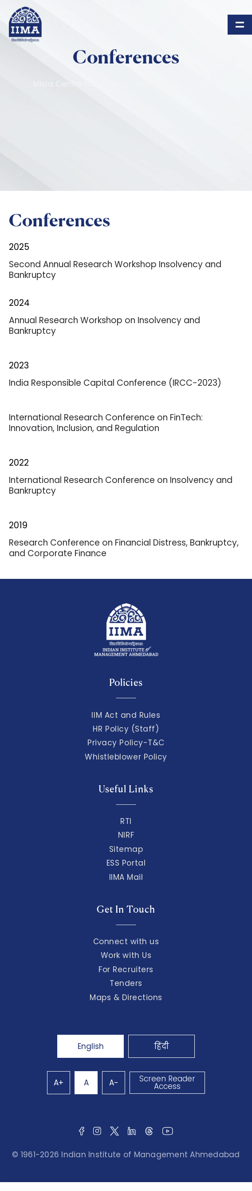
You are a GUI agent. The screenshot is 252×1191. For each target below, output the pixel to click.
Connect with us (126, 941)
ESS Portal (126, 863)
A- (113, 1082)
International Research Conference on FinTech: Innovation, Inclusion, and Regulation (106, 423)
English (91, 1046)
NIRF (126, 835)
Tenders (126, 983)
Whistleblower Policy (126, 757)
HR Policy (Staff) (126, 729)
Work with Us (126, 955)
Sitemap (126, 849)
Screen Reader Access (167, 1082)
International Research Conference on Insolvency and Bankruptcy (120, 485)
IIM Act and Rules (125, 715)
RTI (126, 821)
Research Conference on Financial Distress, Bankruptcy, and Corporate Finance (124, 548)
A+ (58, 1082)
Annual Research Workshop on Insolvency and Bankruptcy (104, 325)
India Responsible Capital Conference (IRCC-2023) (115, 383)
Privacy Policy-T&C (126, 742)
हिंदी (161, 1046)
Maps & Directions (126, 997)
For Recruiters (125, 969)
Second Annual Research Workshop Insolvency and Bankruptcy (115, 269)
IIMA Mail (126, 877)
